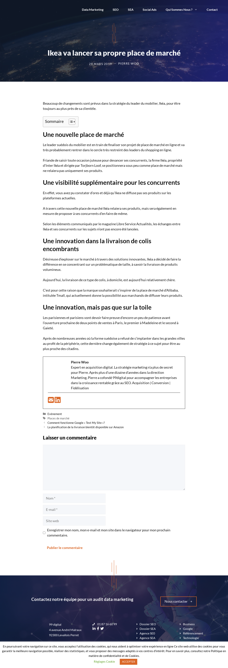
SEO (116, 9)
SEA (130, 9)
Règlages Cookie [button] (104, 661)
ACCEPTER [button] (128, 661)
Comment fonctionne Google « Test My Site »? (76, 422)
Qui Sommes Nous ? (184, 9)
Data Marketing (92, 9)
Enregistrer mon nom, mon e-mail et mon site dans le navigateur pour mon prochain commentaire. (108, 532)
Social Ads (149, 9)
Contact (212, 9)
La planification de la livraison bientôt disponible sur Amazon (85, 427)
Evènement (54, 414)
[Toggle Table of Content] (70, 121)
